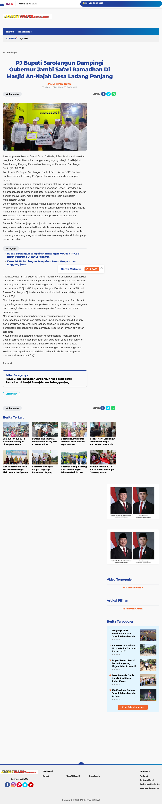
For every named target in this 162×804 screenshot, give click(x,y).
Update (91, 269)
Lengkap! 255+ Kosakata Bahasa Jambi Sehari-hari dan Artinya (124, 633)
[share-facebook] (103, 94)
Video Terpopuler (120, 579)
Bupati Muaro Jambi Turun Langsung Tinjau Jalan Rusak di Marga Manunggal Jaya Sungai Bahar (124, 663)
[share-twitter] (108, 94)
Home (9, 3)
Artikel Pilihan (117, 600)
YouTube (33, 786)
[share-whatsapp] (113, 94)
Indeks (10, 31)
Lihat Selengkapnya (133, 707)
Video (12, 38)
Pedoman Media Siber (151, 784)
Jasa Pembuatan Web (150, 788)
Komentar (12, 94)
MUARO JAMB (73, 776)
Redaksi (144, 776)
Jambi (24, 38)
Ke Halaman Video (133, 587)
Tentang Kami (146, 780)
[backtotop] (81, 765)
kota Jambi (94, 776)
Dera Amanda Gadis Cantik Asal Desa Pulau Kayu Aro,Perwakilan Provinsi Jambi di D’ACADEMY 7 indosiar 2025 (124, 678)
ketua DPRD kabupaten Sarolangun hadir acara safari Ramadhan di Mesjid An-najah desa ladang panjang (39, 380)
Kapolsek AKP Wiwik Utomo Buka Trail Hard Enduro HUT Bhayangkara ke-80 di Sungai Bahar (124, 648)
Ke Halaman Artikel (133, 608)
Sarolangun (11, 394)
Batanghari (25, 31)
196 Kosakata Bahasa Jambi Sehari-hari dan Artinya (124, 693)
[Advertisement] (133, 736)
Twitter (26, 786)
